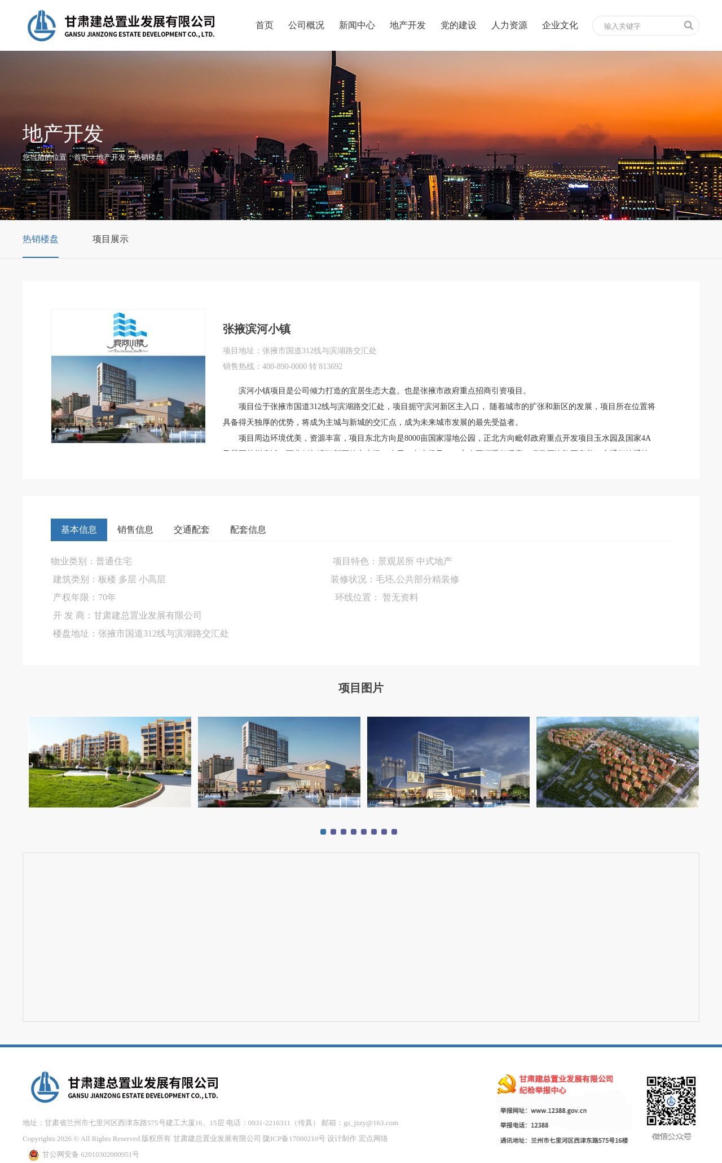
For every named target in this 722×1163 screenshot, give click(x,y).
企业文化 (560, 25)
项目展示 (111, 239)
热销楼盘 (148, 157)
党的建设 (459, 25)
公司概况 (306, 25)
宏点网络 (373, 1138)
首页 (265, 25)
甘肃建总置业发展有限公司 (217, 1138)
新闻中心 (357, 25)
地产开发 (408, 25)
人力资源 (509, 25)
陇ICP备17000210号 (294, 1138)
